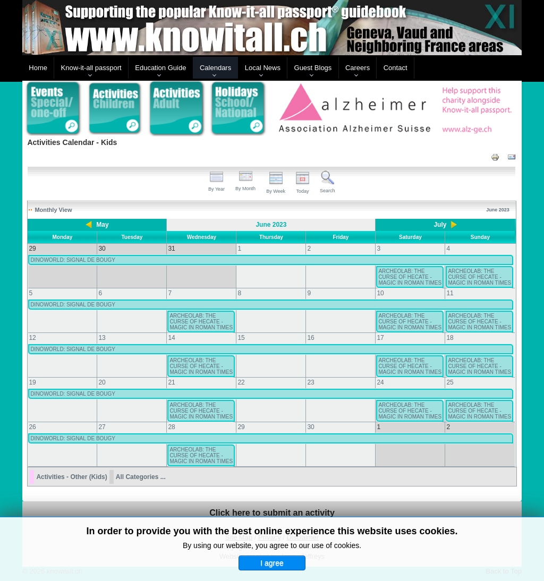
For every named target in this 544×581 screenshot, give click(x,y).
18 (449, 337)
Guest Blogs (313, 68)
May (102, 224)
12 (32, 337)
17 (380, 337)
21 (171, 382)
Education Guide (160, 68)
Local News (262, 68)
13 (101, 337)
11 (449, 293)
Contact (395, 68)
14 (171, 337)
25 (449, 382)
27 (101, 427)
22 (240, 382)
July (440, 224)
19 (32, 382)
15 (240, 337)
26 (32, 427)
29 (240, 427)
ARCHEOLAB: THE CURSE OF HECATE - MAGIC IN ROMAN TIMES (409, 277)
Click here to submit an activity (272, 512)
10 (380, 293)
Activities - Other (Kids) (71, 477)
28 (171, 427)
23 (310, 382)
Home (38, 68)
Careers (357, 68)
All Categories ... (141, 477)
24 (380, 382)
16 (310, 337)
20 (101, 382)
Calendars (215, 68)
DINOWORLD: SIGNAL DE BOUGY (72, 260)
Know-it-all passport (91, 68)
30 (310, 427)
